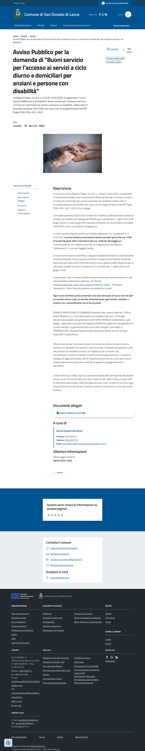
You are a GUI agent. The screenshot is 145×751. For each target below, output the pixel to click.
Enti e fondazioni (18, 621)
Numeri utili (16, 705)
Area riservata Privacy (52, 678)
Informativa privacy (82, 657)
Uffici (13, 638)
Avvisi (33, 36)
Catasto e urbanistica (52, 626)
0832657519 (71, 440)
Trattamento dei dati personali (56, 657)
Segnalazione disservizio (84, 676)
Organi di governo (19, 626)
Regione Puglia (19, 3)
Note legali (78, 662)
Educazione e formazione (53, 630)
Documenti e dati (18, 617)
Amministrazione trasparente (86, 669)
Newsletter (110, 661)
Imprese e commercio (83, 613)
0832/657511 (26, 670)
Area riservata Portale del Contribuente (57, 672)
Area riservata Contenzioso (54, 682)
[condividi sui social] (112, 49)
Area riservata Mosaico (52, 666)
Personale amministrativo (22, 630)
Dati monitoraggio (19, 737)
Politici (14, 634)
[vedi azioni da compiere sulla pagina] (127, 50)
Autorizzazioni (49, 621)
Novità (41, 25)
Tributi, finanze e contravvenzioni (88, 624)
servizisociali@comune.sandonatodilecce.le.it (84, 443)
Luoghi (108, 639)
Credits (60, 737)
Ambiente (47, 613)
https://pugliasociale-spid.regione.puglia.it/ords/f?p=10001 (81, 284)
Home (15, 36)
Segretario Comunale (20, 642)
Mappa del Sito (81, 737)
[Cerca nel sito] (127, 14)
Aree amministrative (20, 613)
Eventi (108, 643)
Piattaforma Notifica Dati (53, 662)
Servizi (53, 25)
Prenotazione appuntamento (86, 679)
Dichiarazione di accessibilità (86, 666)
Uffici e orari (16, 701)
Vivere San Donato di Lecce (76, 25)
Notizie (108, 613)
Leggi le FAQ (79, 673)
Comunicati (110, 617)
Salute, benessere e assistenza (87, 617)
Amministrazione (22, 25)
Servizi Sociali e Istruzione (69, 430)
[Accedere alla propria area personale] (114, 3)
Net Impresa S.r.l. (38, 746)
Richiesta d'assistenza (83, 682)
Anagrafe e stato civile (52, 617)
